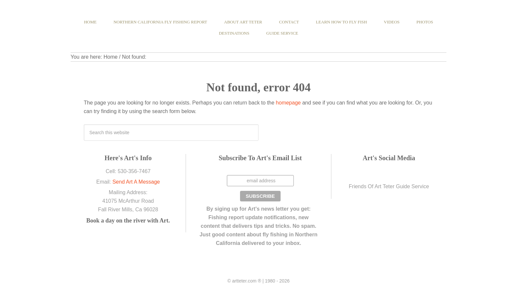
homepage (288, 102)
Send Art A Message (136, 182)
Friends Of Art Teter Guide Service (389, 186)
